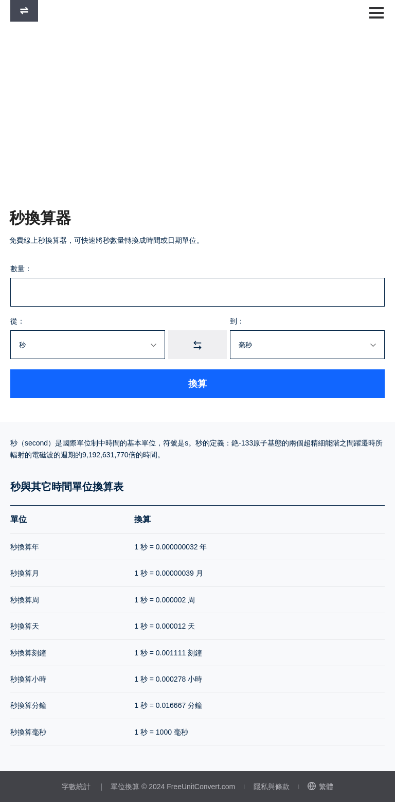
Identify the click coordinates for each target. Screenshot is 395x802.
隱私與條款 (272, 786)
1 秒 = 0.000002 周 (164, 600)
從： (17, 321)
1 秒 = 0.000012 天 (164, 626)
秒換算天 (24, 626)
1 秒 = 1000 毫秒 (161, 732)
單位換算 (125, 786)
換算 (197, 384)
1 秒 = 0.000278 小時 (168, 679)
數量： (21, 268)
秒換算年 (24, 547)
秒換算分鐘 (28, 705)
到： (237, 321)
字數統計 (76, 786)
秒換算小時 (28, 679)
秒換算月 (24, 573)
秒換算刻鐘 (28, 653)
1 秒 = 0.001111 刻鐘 (168, 653)
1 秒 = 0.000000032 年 (170, 547)
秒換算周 (24, 600)
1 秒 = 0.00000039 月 (168, 573)
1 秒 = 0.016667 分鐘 (168, 705)
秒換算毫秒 (28, 732)
